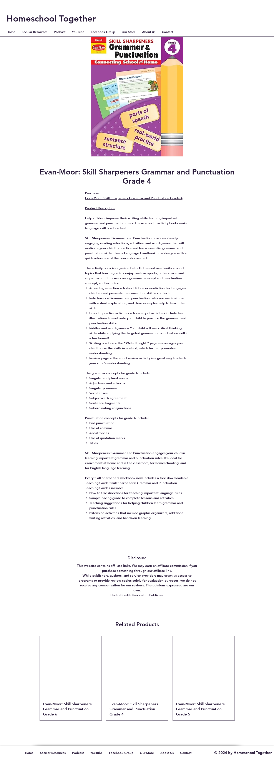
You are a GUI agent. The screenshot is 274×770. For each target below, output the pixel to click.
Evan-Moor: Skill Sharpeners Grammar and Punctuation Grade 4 (134, 198)
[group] (137, 678)
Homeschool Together (51, 18)
